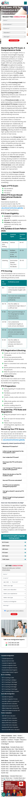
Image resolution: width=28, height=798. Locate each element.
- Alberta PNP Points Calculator (9, 722)
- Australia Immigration (7, 697)
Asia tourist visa (15, 771)
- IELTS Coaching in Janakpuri (8, 680)
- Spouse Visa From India (7, 661)
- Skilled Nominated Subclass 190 (9, 706)
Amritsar (10, 740)
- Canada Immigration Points (8, 665)
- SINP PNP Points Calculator (8, 716)
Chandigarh (5, 744)
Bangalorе (20, 738)
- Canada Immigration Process (9, 667)
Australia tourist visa (7, 762)
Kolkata (3, 740)
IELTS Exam (5, 542)
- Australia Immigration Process (9, 699)
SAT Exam (5, 556)
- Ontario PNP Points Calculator (9, 725)
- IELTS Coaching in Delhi (7, 677)
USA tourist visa (15, 767)
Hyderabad (19, 742)
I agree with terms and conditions (15, 611)
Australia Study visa (7, 749)
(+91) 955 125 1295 (13, 643)
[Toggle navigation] (25, 3)
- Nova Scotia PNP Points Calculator (10, 729)
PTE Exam (5, 552)
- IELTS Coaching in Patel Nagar (9, 689)
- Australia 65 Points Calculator (9, 703)
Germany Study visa (16, 751)
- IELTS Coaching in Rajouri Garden (10, 691)
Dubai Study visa (14, 755)
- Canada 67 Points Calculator (9, 718)
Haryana (23, 740)
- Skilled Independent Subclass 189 (10, 708)
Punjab (16, 740)
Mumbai (11, 742)
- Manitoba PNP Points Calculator (9, 727)
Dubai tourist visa (15, 769)
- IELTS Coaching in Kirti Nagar (9, 687)
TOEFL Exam (5, 559)
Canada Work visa (16, 776)
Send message (14, 40)
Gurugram (4, 738)
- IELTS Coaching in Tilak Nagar (9, 682)
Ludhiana (4, 742)
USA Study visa (14, 753)
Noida (20, 736)
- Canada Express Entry (7, 658)
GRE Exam (5, 549)
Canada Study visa (16, 747)
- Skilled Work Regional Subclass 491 (10, 710)
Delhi (14, 736)
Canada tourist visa (15, 760)
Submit (14, 614)
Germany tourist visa (16, 764)
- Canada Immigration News (8, 663)
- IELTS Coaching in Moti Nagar (9, 684)
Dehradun (12, 738)
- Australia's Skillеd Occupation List (10, 701)
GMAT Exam (5, 546)
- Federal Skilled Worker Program (9, 672)
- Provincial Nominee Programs (9, 670)
